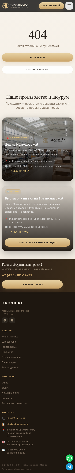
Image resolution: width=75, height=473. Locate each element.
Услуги (5, 387)
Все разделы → (10, 367)
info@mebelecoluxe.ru (18, 424)
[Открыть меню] (69, 6)
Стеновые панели (11, 357)
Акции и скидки (10, 392)
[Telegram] (5, 320)
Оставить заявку (32, 284)
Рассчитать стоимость (14, 403)
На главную (37, 57)
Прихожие (7, 352)
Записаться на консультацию (38, 242)
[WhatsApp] (12, 320)
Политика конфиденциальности (16, 469)
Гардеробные (9, 346)
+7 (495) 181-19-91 (19, 171)
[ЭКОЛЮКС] (19, 5)
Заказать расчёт (51, 5)
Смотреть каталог (37, 69)
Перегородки (9, 362)
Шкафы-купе (9, 341)
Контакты (7, 398)
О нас (5, 382)
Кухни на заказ (10, 336)
